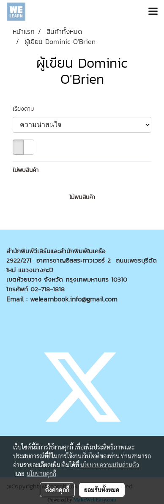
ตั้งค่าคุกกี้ (57, 489)
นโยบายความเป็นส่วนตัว (109, 464)
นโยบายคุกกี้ (41, 473)
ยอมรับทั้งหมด (102, 489)
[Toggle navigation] (153, 12)
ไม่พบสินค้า (25, 170)
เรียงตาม (26, 108)
